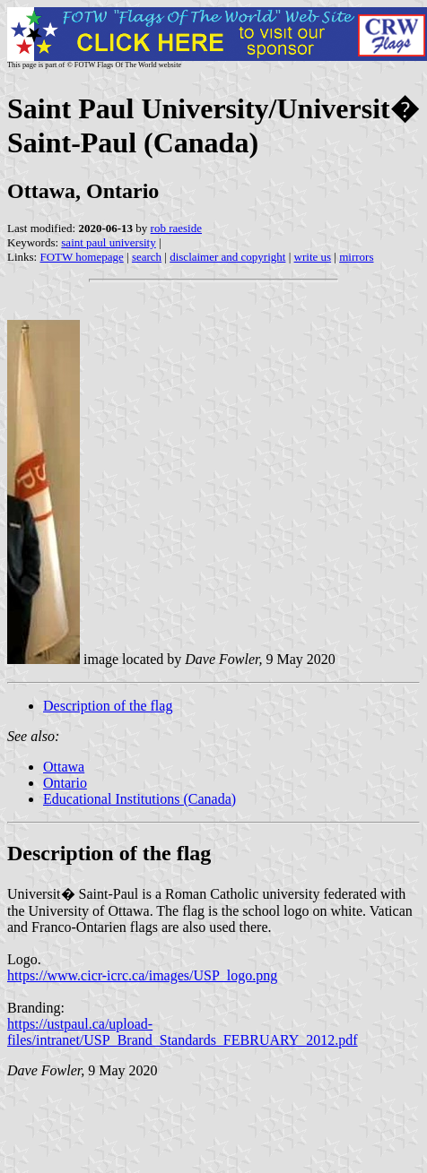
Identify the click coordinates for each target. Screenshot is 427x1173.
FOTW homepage (81, 256)
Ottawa (63, 766)
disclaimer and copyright (227, 256)
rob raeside (176, 228)
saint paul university (108, 242)
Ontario (65, 782)
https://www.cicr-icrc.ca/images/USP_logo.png (142, 975)
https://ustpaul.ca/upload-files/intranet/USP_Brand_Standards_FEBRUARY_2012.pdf (182, 1032)
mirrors (356, 256)
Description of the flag (107, 705)
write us (313, 256)
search (146, 256)
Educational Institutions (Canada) (139, 798)
